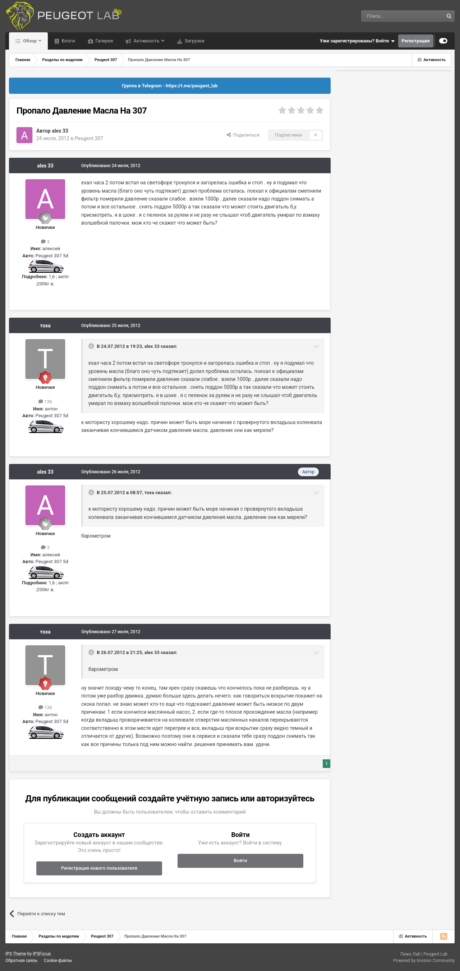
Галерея (104, 40)
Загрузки (194, 40)
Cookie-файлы (58, 960)
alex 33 (60, 131)
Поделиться (243, 135)
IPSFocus (42, 953)
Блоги (68, 40)
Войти (240, 860)
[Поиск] (386, 16)
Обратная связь (21, 960)
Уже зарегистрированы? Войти (357, 40)
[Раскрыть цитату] (92, 346)
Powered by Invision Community (424, 960)
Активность (146, 40)
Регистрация (416, 40)
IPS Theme (15, 953)
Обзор (30, 40)
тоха (45, 325)
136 (45, 401)
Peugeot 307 (89, 138)
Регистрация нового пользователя (99, 868)
